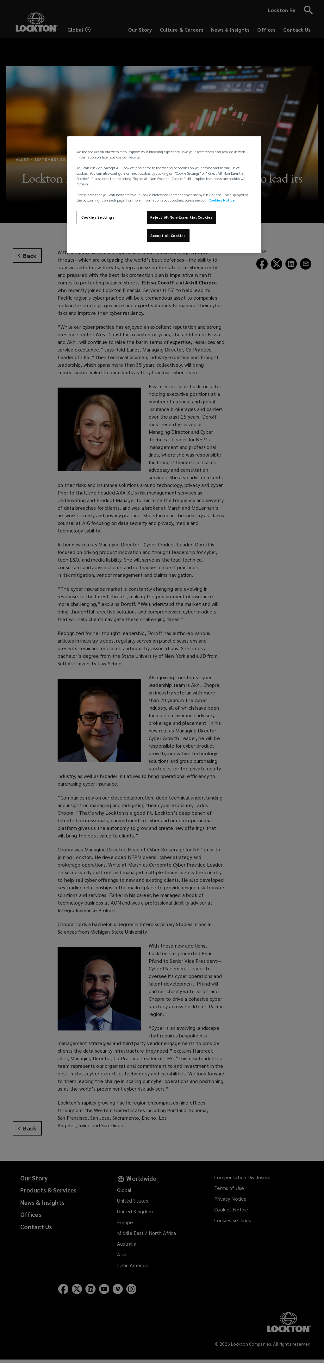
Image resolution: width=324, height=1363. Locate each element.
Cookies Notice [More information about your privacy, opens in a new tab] (222, 200)
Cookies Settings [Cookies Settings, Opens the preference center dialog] (97, 217)
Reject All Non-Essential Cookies (181, 217)
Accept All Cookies (167, 235)
